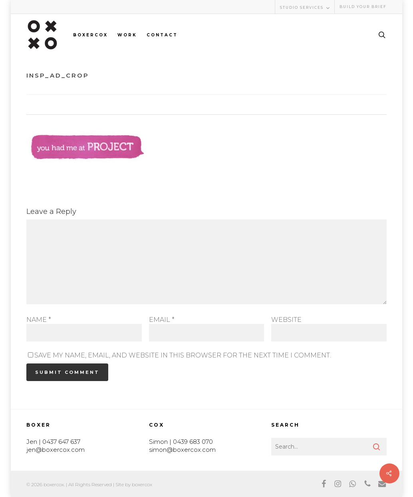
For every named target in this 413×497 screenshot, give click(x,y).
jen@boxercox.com (55, 449)
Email (162, 319)
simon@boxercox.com (182, 449)
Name (38, 319)
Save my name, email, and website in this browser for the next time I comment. (182, 355)
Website (286, 319)
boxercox (142, 484)
